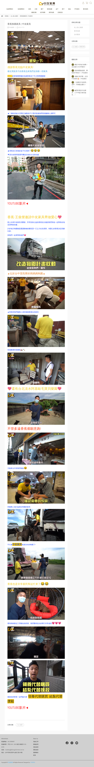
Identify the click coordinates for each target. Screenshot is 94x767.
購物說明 (35, 744)
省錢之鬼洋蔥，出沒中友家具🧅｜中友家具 (80, 77)
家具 (29, 9)
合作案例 (77, 34)
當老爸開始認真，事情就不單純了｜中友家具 (80, 71)
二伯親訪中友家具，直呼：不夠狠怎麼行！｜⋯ (80, 84)
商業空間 (82, 47)
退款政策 (35, 747)
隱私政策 (35, 750)
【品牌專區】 (10, 9)
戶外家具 (76, 9)
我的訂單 (35, 741)
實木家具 (85, 9)
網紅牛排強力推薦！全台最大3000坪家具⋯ (80, 65)
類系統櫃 (49, 9)
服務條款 (35, 752)
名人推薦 (19, 725)
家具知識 (51, 12)
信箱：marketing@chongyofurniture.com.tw (12, 750)
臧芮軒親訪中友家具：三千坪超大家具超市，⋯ (79, 92)
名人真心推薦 (78, 27)
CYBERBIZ (32, 762)
